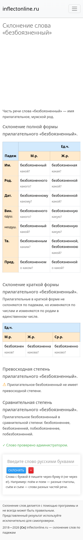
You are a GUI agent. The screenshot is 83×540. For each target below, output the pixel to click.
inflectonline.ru (21, 8)
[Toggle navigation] (74, 8)
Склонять (16, 470)
